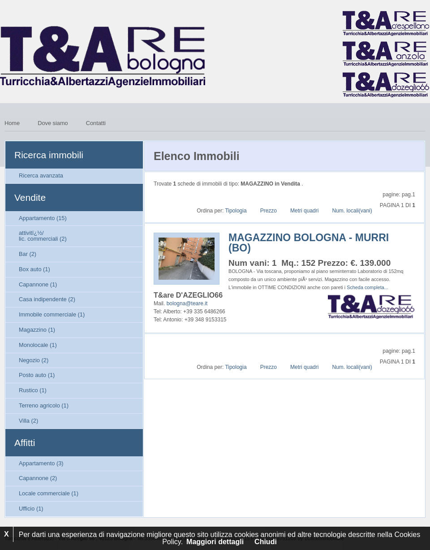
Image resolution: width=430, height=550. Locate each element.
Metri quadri (304, 211)
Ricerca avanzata (41, 175)
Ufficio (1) (31, 508)
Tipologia (235, 211)
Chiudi (265, 542)
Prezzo (268, 211)
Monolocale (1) (38, 345)
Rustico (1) (33, 390)
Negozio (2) (33, 360)
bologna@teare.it (187, 303)
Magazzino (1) (37, 329)
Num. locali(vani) (352, 211)
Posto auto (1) (37, 375)
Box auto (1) (34, 269)
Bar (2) (27, 254)
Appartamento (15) (43, 218)
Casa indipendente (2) (47, 299)
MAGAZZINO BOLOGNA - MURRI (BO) (308, 243)
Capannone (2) (38, 478)
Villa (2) (28, 420)
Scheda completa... (367, 287)
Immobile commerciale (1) (52, 314)
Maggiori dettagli (215, 542)
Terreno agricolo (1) (44, 405)
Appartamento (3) (41, 463)
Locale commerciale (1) (48, 493)
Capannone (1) (38, 284)
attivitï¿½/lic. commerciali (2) (43, 236)
